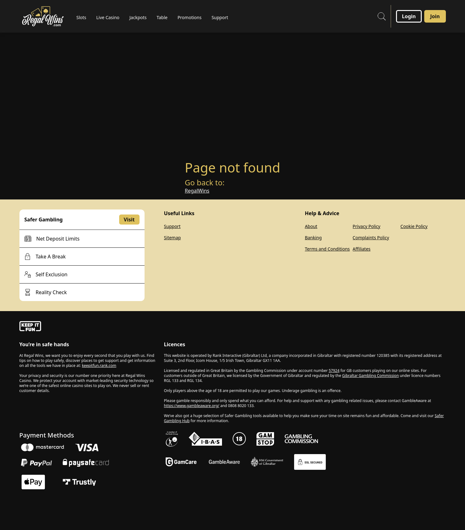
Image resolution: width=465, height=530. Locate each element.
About (311, 226)
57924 (334, 370)
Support (172, 226)
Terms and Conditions (327, 249)
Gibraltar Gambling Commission (370, 375)
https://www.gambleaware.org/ (191, 405)
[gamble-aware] (87, 327)
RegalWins (197, 190)
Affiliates (362, 249)
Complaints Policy (371, 238)
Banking (313, 238)
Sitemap (172, 238)
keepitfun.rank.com (99, 365)
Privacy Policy (366, 226)
